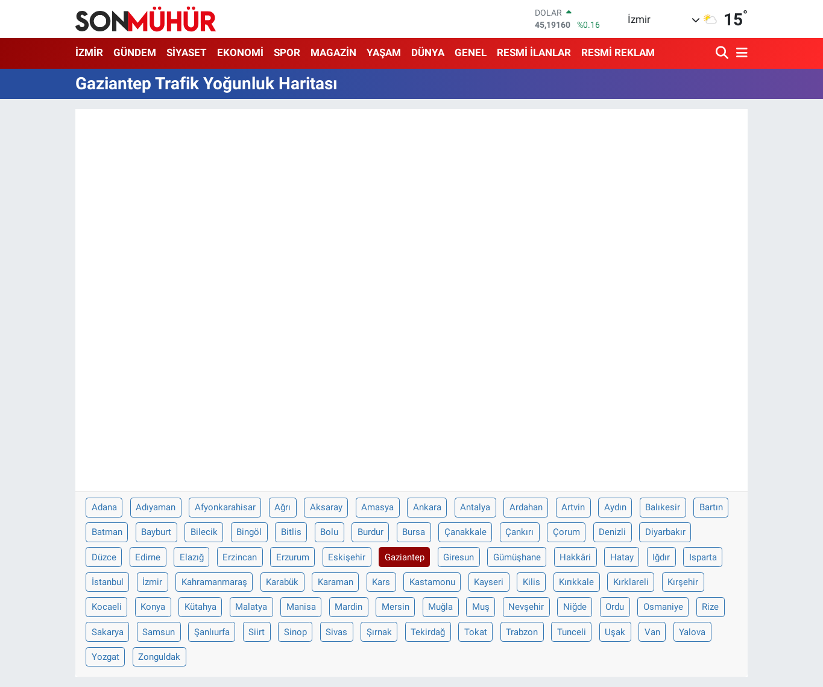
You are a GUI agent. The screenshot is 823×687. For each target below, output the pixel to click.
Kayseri (488, 582)
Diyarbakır (665, 532)
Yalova (692, 632)
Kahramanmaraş (214, 582)
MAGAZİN (333, 52)
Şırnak (379, 632)
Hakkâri (575, 557)
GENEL (471, 52)
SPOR (287, 52)
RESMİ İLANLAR (534, 52)
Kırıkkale (576, 582)
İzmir (152, 582)
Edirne (147, 557)
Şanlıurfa (212, 632)
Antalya (475, 507)
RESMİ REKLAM (618, 52)
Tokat (475, 632)
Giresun (458, 557)
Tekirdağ (428, 632)
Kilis (531, 582)
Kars (381, 582)
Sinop (295, 632)
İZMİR (89, 52)
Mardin (348, 606)
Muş (481, 606)
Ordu (614, 606)
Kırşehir (682, 582)
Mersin (395, 606)
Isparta (703, 557)
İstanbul (108, 582)
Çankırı (519, 532)
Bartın (711, 507)
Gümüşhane (517, 557)
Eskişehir (346, 557)
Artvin (573, 507)
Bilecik (204, 532)
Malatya (251, 606)
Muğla (440, 606)
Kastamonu (432, 582)
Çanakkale (465, 532)
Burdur (370, 532)
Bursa (413, 532)
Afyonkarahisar (225, 507)
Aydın (615, 507)
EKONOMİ (240, 52)
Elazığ (192, 557)
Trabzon (522, 632)
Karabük (282, 582)
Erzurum (292, 557)
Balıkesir (662, 507)
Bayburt (156, 532)
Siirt (256, 632)
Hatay (622, 557)
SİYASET (186, 52)
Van (652, 632)
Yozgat (105, 656)
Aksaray (326, 507)
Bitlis (291, 532)
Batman (107, 532)
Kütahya (200, 606)
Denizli (612, 532)
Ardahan (526, 507)
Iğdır (661, 557)
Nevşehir (526, 606)
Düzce (104, 557)
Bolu (329, 532)
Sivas (336, 632)
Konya (152, 606)
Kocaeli (107, 606)
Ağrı (282, 507)
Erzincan (239, 557)
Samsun (158, 632)
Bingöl (249, 532)
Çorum (566, 532)
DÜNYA (427, 52)
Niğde (575, 606)
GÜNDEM (134, 52)
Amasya (377, 507)
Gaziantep (404, 557)
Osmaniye (663, 606)
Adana (104, 507)
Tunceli (571, 632)
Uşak (615, 632)
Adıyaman (155, 507)
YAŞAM (384, 52)
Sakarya (108, 632)
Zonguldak (159, 656)
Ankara (427, 507)
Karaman (335, 582)
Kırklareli (631, 582)
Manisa (301, 606)
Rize (710, 606)
